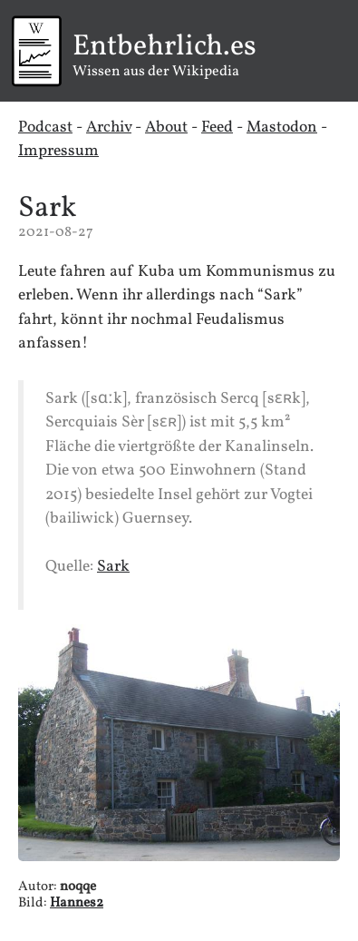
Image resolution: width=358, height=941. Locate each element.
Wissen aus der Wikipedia (171, 57)
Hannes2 (76, 903)
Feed (217, 127)
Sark (47, 209)
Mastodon (282, 127)
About (166, 127)
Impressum (58, 151)
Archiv (108, 127)
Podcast (45, 127)
